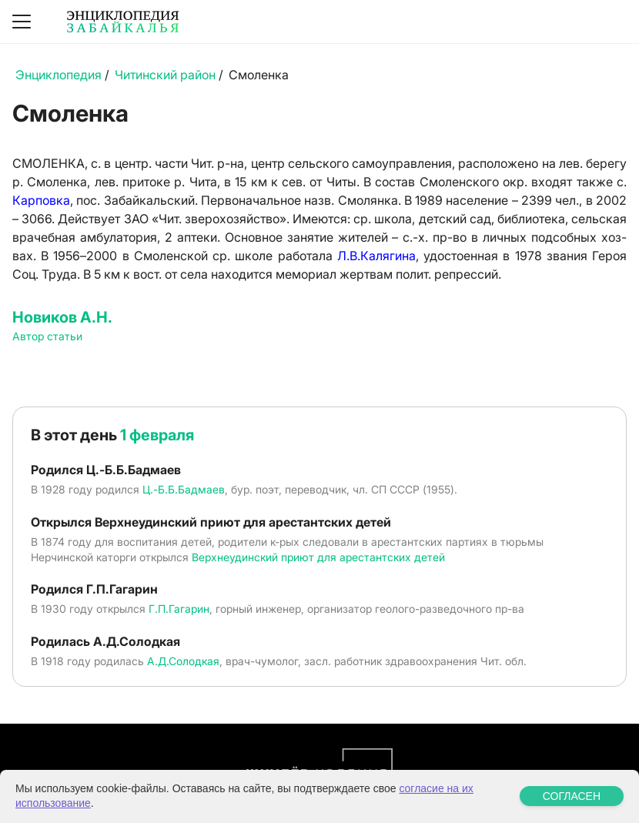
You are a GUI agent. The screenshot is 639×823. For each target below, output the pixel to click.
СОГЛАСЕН (572, 796)
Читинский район (165, 74)
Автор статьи (47, 336)
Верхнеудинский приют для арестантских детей (318, 557)
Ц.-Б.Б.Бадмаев (183, 489)
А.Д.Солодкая (183, 660)
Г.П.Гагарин (179, 608)
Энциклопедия (58, 74)
